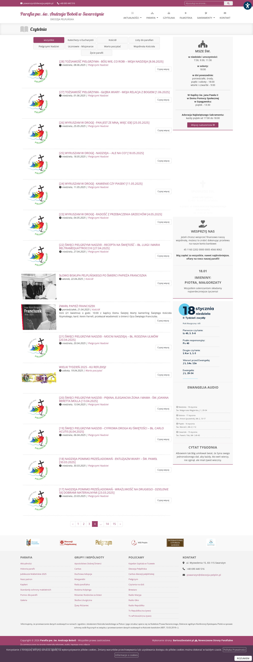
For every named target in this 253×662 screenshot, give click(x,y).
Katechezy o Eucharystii (81, 40)
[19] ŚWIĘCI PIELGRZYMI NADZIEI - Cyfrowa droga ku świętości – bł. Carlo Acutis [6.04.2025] (110, 431)
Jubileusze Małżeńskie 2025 (33, 574)
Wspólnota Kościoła (144, 46)
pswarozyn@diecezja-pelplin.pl (38, 3)
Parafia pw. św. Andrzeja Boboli (62, 16)
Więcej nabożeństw (203, 124)
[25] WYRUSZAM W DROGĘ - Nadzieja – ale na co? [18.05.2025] (101, 154)
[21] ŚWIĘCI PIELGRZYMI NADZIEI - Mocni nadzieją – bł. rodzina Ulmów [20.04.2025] (107, 339)
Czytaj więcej (163, 69)
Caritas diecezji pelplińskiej (141, 574)
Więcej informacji (203, 226)
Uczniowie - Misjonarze (80, 46)
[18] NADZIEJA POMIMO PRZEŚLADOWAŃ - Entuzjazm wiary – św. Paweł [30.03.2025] (107, 462)
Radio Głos (134, 600)
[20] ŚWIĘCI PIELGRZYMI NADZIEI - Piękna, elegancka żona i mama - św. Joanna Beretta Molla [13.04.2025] (112, 400)
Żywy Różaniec (81, 605)
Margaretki (79, 579)
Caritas (77, 568)
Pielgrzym (133, 579)
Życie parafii (96, 52)
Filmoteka (186, 15)
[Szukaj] (228, 3)
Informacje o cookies (126, 655)
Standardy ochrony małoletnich (35, 589)
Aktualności (131, 15)
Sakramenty (205, 15)
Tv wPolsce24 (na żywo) (140, 616)
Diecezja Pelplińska (138, 568)
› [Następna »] (120, 524)
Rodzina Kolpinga (82, 589)
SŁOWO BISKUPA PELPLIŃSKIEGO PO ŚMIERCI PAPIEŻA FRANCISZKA (102, 276)
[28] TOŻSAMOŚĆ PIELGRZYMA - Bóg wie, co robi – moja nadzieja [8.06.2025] (111, 61)
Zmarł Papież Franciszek (78, 307)
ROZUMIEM (243, 658)
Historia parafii (27, 568)
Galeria (23, 600)
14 (107, 524)
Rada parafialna (82, 584)
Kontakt (225, 15)
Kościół (112, 40)
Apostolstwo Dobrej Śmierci (87, 563)
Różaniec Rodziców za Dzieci (88, 595)
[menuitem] (132, 15)
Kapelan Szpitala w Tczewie (142, 563)
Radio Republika (136, 605)
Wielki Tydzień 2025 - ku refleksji (83, 368)
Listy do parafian (144, 40)
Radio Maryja (135, 595)
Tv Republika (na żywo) (140, 610)
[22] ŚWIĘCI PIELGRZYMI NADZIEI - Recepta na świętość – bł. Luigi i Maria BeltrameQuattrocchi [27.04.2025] (108, 248)
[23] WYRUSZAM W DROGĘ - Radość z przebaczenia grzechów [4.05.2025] (109, 215)
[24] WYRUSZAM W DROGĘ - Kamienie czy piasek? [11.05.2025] (100, 185)
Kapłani (24, 584)
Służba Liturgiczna (83, 600)
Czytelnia (169, 15)
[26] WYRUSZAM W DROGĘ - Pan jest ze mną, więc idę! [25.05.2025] (103, 123)
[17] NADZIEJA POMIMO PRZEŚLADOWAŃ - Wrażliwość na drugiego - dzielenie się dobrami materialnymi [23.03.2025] (112, 492)
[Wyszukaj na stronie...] (204, 3)
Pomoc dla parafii (28, 595)
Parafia (151, 15)
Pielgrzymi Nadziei (49, 46)
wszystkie (49, 40)
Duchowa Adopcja (83, 574)
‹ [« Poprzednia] (72, 524)
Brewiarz (133, 589)
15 (114, 524)
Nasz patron (26, 579)
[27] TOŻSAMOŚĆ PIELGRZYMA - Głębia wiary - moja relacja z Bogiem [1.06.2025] (114, 92)
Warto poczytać (112, 46)
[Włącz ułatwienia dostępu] (247, 5)
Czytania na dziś (136, 584)
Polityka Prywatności (234, 649)
